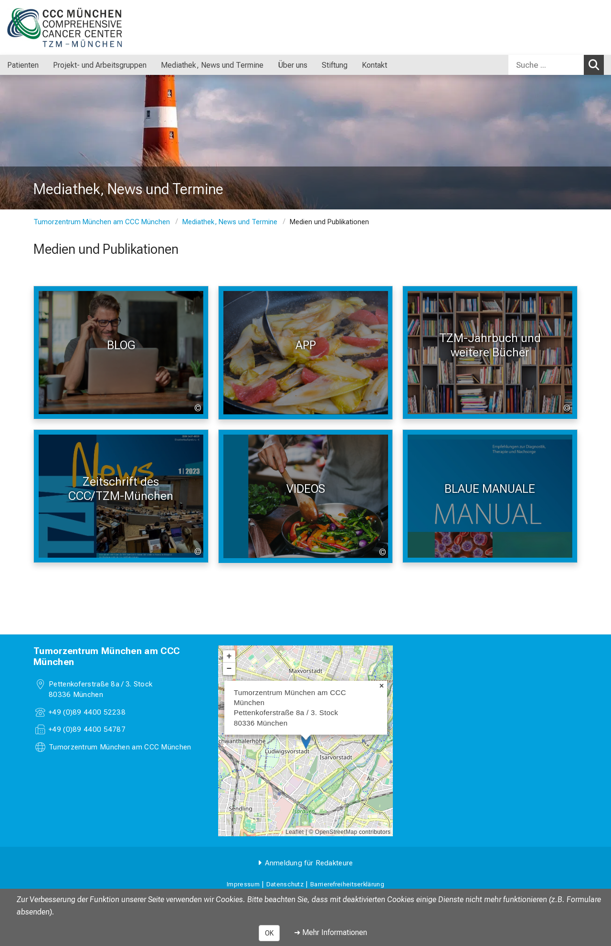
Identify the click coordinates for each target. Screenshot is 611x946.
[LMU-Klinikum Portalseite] (64, 27)
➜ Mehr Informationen (330, 932)
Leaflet (294, 832)
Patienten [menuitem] (23, 65)
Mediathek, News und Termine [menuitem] (212, 65)
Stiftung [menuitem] (335, 65)
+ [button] (229, 656)
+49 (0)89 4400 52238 (87, 711)
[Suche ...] (546, 65)
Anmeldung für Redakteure (309, 863)
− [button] (229, 669)
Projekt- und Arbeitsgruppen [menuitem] (100, 65)
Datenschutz (285, 884)
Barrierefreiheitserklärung (347, 884)
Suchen (596, 64)
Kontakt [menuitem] (374, 65)
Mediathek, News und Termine (229, 222)
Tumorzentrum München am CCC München (101, 222)
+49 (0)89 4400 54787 (87, 729)
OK (269, 933)
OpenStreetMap (336, 832)
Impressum (243, 884)
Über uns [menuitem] (292, 65)
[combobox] (556, 65)
